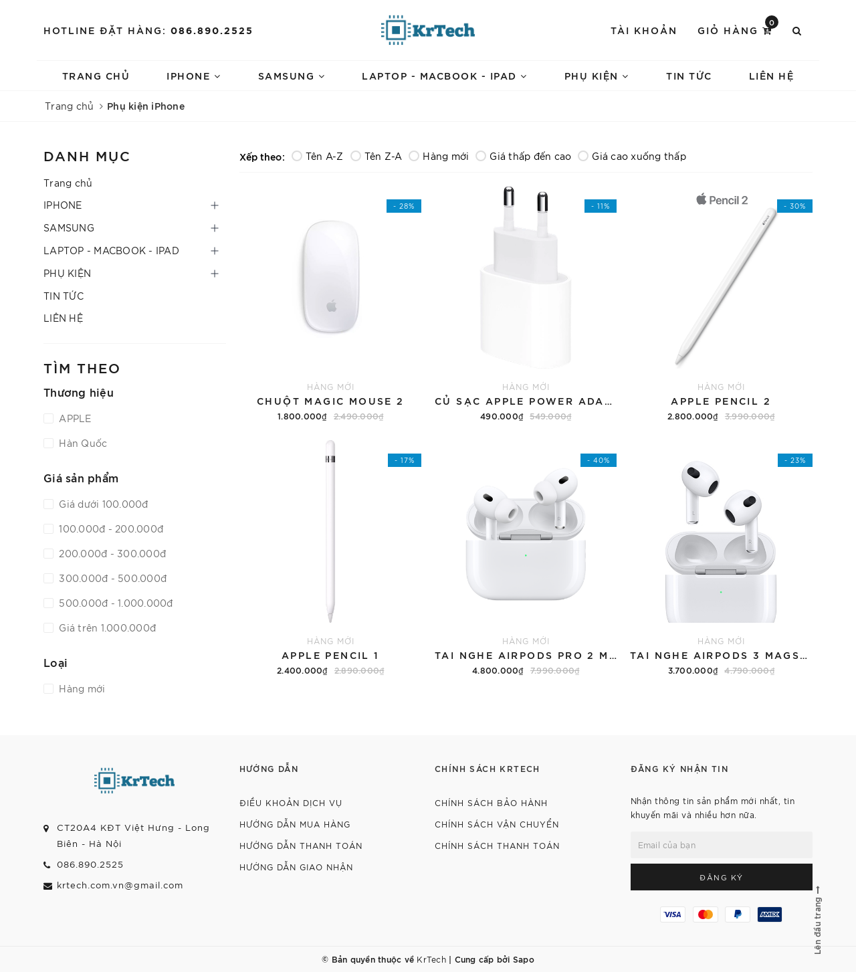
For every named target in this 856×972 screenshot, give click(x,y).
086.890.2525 (212, 29)
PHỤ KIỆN (596, 75)
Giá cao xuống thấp (632, 156)
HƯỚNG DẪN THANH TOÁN (300, 845)
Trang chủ (96, 75)
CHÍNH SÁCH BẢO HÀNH (491, 802)
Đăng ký (722, 877)
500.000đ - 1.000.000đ (114, 603)
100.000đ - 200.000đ (109, 528)
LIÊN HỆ (771, 75)
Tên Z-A (376, 156)
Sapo (523, 958)
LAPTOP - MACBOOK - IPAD (445, 75)
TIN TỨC (689, 75)
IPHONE (194, 75)
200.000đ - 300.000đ (111, 553)
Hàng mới (439, 156)
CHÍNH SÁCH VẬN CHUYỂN (497, 824)
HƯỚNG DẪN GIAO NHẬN (296, 867)
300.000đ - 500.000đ (111, 578)
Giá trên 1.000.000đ (106, 627)
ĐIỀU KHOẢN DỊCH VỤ (290, 802)
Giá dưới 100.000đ (102, 504)
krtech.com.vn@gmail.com (120, 884)
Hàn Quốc (81, 443)
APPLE (74, 418)
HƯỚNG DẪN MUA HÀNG (294, 824)
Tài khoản (644, 29)
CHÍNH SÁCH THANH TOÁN (497, 845)
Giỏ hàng (738, 29)
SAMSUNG (292, 75)
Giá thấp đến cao (523, 156)
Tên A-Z (318, 156)
